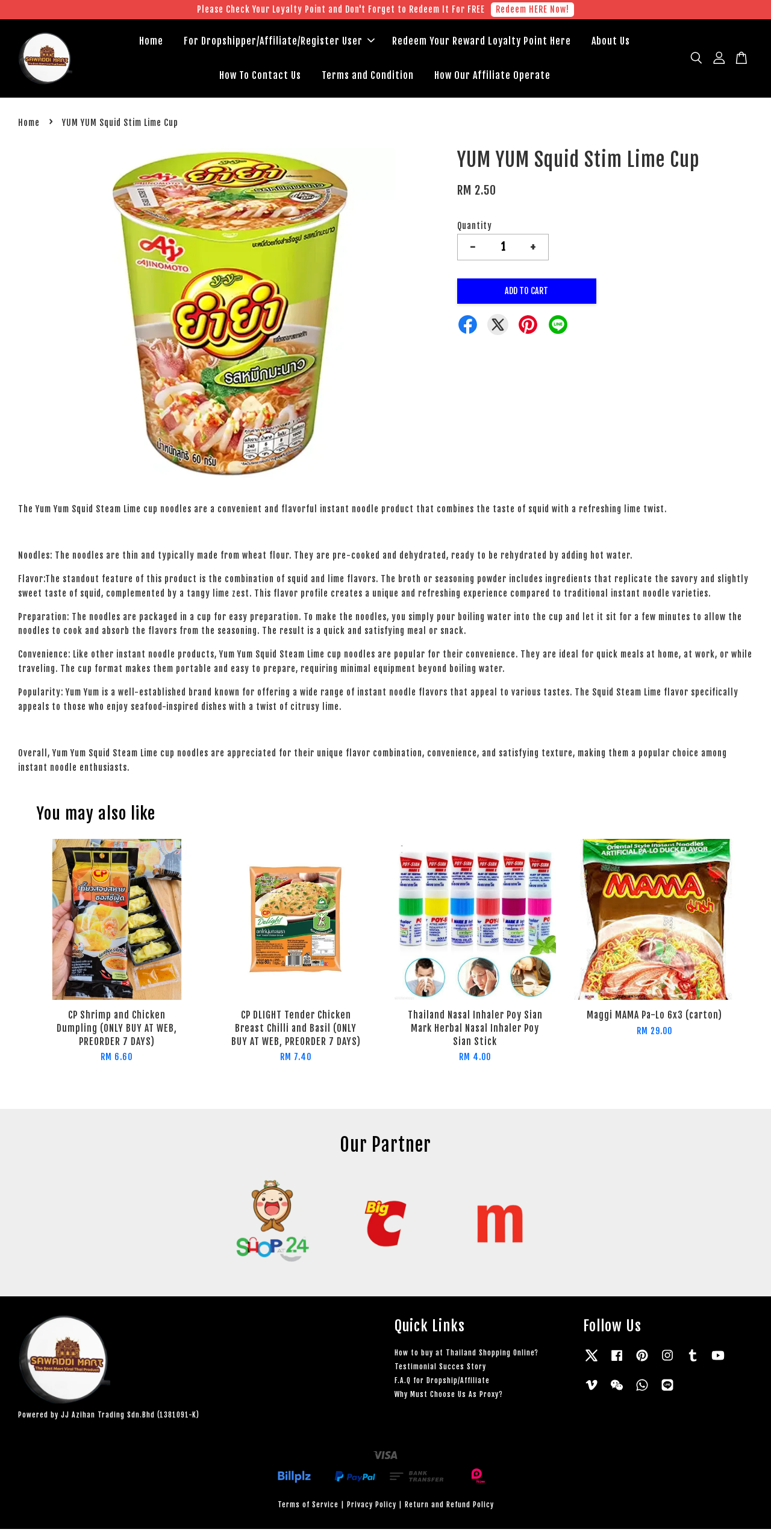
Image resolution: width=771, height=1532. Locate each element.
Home (151, 42)
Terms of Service (308, 1507)
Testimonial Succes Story (440, 1368)
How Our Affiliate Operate (492, 77)
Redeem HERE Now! (532, 9)
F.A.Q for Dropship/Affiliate (442, 1383)
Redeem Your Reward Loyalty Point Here (481, 42)
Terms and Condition (368, 77)
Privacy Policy (371, 1507)
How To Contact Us (260, 77)
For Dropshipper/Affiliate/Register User (279, 42)
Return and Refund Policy (449, 1507)
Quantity (474, 228)
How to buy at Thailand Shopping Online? (466, 1355)
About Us (611, 42)
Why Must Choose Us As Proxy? (449, 1397)
